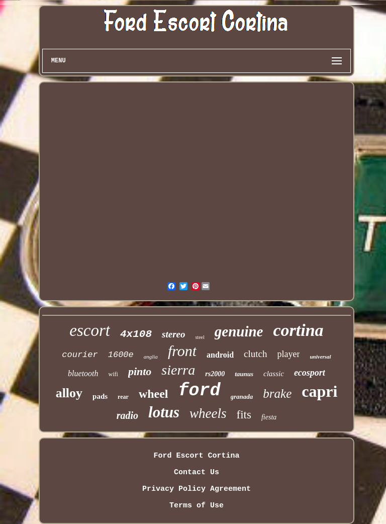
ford (199, 391)
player (288, 354)
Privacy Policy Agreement (196, 489)
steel (199, 337)
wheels (208, 413)
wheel (153, 393)
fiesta (268, 417)
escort (89, 330)
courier (80, 355)
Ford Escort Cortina (196, 456)
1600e (121, 355)
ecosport (309, 373)
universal (320, 357)
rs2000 (215, 374)
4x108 (136, 334)
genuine (239, 331)
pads (100, 396)
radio (127, 415)
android (220, 355)
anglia (151, 357)
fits (244, 414)
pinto (139, 371)
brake (277, 393)
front (182, 350)
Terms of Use (196, 505)
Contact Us (196, 472)
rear (123, 396)
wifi (113, 374)
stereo (173, 334)
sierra (178, 370)
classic (273, 374)
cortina (298, 330)
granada (242, 396)
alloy (69, 393)
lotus (163, 412)
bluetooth (83, 373)
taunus (244, 374)
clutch (255, 353)
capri (319, 391)
